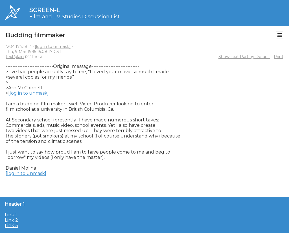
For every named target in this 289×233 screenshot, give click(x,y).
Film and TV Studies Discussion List (74, 17)
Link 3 (11, 225)
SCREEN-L (44, 10)
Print (278, 56)
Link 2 (11, 220)
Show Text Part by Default (244, 56)
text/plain (15, 56)
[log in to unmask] (53, 46)
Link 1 (11, 215)
